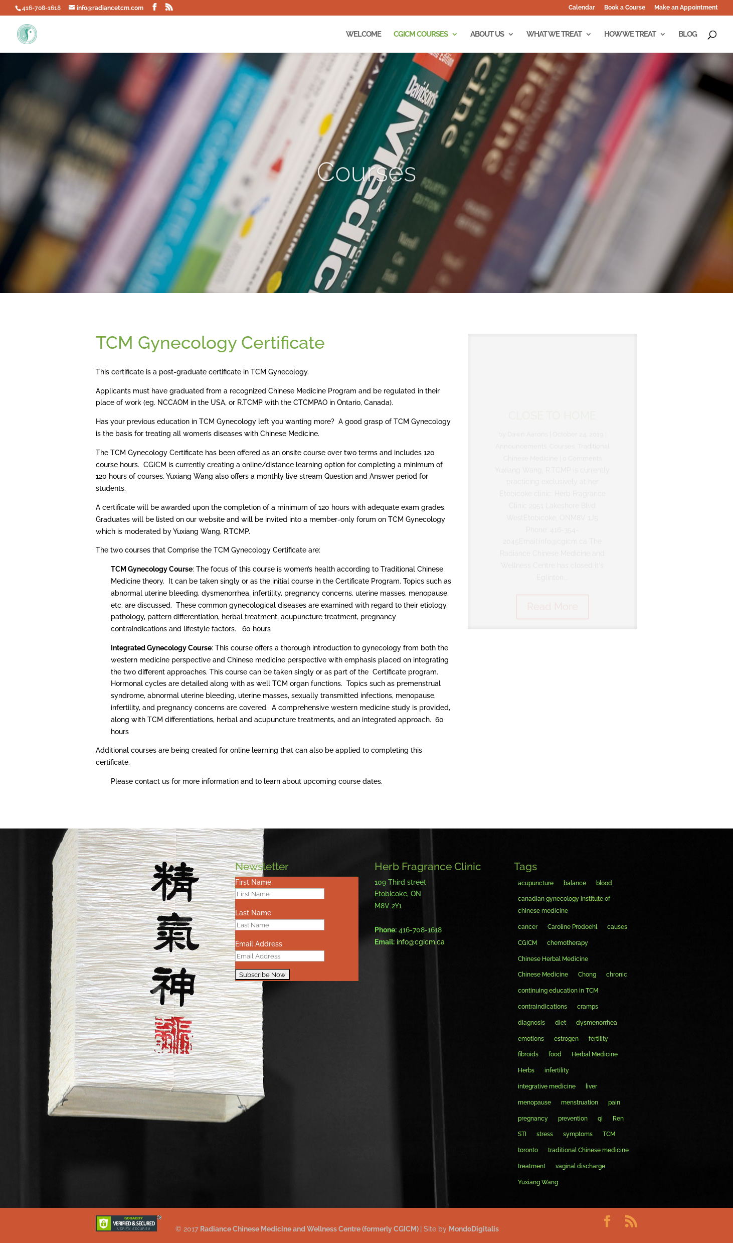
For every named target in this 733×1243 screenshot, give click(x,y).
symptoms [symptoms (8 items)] (578, 1134)
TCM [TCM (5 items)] (609, 1134)
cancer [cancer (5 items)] (527, 926)
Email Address (258, 944)
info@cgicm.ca (421, 942)
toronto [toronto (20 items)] (528, 1150)
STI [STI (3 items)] (522, 1134)
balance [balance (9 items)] (575, 883)
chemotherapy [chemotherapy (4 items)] (567, 942)
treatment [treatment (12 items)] (531, 1166)
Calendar (582, 8)
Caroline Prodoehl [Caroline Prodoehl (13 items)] (572, 926)
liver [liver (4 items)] (591, 1086)
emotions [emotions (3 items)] (531, 1038)
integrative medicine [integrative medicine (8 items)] (547, 1086)
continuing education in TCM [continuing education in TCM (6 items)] (558, 990)
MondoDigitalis (474, 1229)
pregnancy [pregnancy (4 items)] (533, 1118)
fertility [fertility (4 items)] (598, 1038)
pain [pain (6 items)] (614, 1102)
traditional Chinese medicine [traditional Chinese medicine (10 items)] (588, 1150)
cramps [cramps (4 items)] (587, 1006)
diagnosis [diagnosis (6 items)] (531, 1022)
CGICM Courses (421, 35)
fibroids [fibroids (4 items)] (528, 1054)
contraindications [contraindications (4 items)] (542, 1006)
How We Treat (630, 35)
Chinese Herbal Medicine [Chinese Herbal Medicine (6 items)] (553, 958)
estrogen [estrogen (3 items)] (566, 1038)
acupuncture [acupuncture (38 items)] (536, 883)
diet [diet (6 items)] (560, 1022)
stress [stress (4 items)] (544, 1134)
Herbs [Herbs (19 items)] (526, 1070)
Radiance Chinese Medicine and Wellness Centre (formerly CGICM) (310, 1229)
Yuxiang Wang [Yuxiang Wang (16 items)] (538, 1182)
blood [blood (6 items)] (604, 883)
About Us (487, 35)
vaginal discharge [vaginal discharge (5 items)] (580, 1166)
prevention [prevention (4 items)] (573, 1118)
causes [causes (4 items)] (617, 926)
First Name (253, 882)
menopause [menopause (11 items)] (534, 1102)
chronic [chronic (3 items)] (616, 974)
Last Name (253, 913)
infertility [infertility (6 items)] (556, 1070)
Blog (687, 35)
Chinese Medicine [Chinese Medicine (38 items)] (543, 974)
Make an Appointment (686, 8)
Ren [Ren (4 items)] (618, 1118)
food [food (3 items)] (555, 1054)
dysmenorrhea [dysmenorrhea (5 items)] (596, 1022)
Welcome (363, 35)
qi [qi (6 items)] (600, 1118)
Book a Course (624, 8)
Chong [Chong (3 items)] (587, 974)
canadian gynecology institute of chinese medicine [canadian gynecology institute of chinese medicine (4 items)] (564, 904)
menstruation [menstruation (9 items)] (579, 1102)
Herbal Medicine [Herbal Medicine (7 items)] (595, 1054)
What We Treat (554, 35)
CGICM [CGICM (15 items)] (527, 942)
